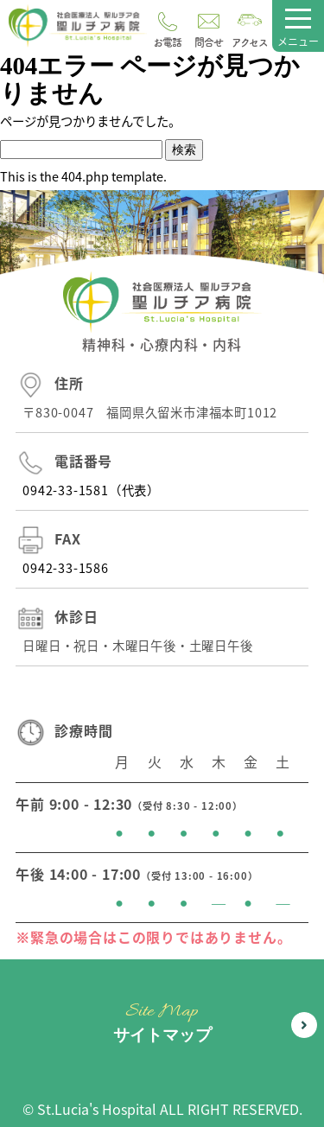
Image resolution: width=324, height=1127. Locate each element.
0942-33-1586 (65, 567)
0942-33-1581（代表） (91, 490)
